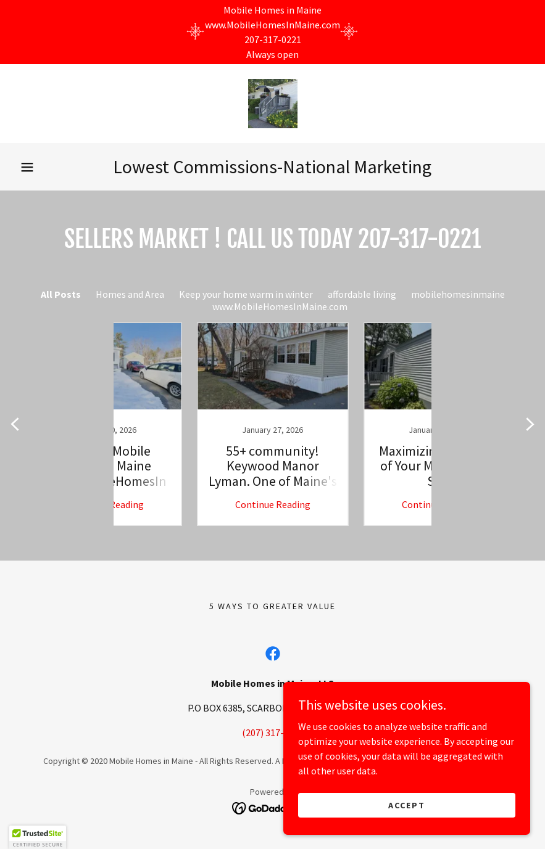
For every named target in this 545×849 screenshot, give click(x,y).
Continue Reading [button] (189, 504)
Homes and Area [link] (130, 294)
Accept (406, 804)
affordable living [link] (362, 294)
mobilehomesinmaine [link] (458, 294)
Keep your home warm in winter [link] (246, 294)
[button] (27, 167)
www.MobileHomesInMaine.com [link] (279, 306)
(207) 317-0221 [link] (273, 732)
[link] (272, 103)
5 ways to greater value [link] (272, 606)
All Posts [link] (61, 294)
